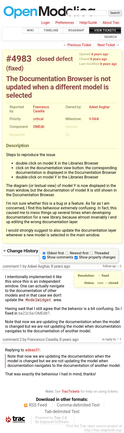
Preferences (64, 23)
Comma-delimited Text (78, 405)
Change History (26, 251)
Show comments (60, 257)
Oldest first (55, 253)
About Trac (111, 23)
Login (45, 23)
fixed (15, 68)
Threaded (101, 253)
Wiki (30, 30)
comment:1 (12, 266)
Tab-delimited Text (62, 412)
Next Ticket (106, 45)
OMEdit (38, 127)
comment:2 (12, 340)
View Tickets (105, 30)
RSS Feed (38, 405)
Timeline (51, 30)
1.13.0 (94, 119)
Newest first (79, 253)
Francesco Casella (41, 109)
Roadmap (76, 30)
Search (110, 37)
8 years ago (99, 54)
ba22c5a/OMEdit (33, 313)
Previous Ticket (79, 45)
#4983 (19, 58)
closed (45, 58)
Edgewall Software (54, 422)
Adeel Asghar (99, 107)
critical (38, 119)
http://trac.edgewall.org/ (103, 431)
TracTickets (70, 392)
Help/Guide (88, 23)
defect (64, 58)
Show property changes (97, 257)
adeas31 (32, 350)
